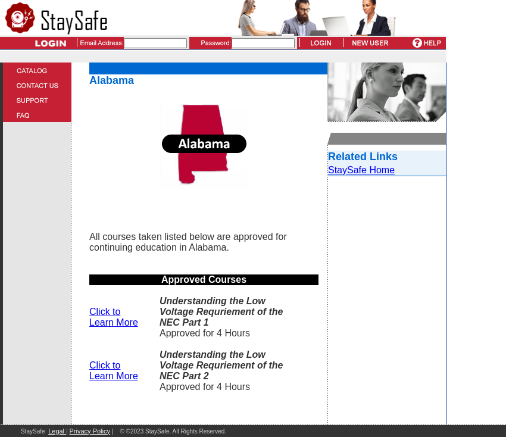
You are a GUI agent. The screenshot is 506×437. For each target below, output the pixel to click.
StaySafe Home (361, 170)
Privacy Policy (90, 431)
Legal (57, 431)
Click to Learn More (113, 317)
